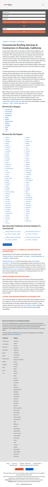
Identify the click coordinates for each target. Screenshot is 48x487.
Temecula (28, 211)
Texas (11, 103)
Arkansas (16, 348)
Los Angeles (28, 174)
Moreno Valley (8, 178)
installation (6, 258)
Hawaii (15, 366)
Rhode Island (17, 431)
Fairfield (27, 158)
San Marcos (28, 201)
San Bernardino (29, 197)
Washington (17, 449)
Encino (27, 157)
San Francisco (29, 199)
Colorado (16, 352)
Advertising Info (13, 465)
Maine (15, 385)
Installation (8, 115)
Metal (6, 117)
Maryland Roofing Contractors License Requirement (34, 231)
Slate (6, 127)
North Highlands (29, 180)
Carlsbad (28, 145)
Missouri (16, 398)
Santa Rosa (28, 207)
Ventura (27, 217)
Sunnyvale (7, 211)
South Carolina (17, 433)
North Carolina (17, 417)
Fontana (7, 160)
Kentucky (16, 380)
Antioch (7, 139)
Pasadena (28, 188)
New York (24, 103)
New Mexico (17, 412)
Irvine (6, 170)
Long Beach (28, 172)
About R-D (14, 463)
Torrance (28, 213)
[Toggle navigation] (43, 4)
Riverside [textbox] (5, 19)
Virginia (15, 447)
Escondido (7, 158)
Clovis (27, 147)
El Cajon (7, 155)
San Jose (7, 201)
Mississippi (16, 396)
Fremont (27, 160)
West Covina (28, 221)
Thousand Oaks (8, 213)
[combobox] (24, 12)
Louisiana (16, 382)
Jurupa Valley (29, 170)
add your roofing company (28, 305)
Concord (7, 149)
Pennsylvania (17, 428)
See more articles (7, 244)
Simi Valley (7, 209)
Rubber (7, 123)
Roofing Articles (37, 463)
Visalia (27, 219)
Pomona (7, 190)
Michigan (16, 392)
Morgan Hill (28, 178)
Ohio (15, 421)
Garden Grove (8, 164)
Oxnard (27, 186)
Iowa (15, 375)
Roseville (7, 195)
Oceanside (7, 184)
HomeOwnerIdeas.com (15, 334)
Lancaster (7, 172)
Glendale (28, 164)
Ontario (27, 184)
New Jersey (17, 410)
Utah (15, 442)
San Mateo (7, 203)
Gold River (7, 166)
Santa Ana (28, 203)
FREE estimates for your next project (13, 269)
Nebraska (16, 403)
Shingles (7, 125)
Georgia (16, 364)
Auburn (27, 139)
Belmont (7, 143)
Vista (6, 221)
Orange (7, 186)
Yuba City (7, 222)
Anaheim (7, 137)
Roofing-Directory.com (9, 261)
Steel (6, 129)
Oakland (27, 182)
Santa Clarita (28, 205)
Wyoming (16, 456)
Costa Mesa (8, 151)
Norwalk (7, 182)
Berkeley (27, 143)
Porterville (28, 190)
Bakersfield (7, 141)
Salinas (7, 197)
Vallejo (27, 215)
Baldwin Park (28, 141)
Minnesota (16, 394)
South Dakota (17, 435)
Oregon (15, 426)
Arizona (16, 345)
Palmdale (7, 188)
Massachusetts (17, 389)
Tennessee (16, 438)
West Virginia (17, 451)
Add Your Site (19, 469)
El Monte (28, 155)
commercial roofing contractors (12, 101)
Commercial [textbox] (6, 12)
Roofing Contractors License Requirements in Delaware (13, 237)
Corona (27, 149)
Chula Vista (7, 147)
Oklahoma (16, 424)
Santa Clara (8, 205)
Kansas (15, 378)
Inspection (8, 113)
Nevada (16, 405)
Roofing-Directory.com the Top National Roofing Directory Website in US (13, 231)
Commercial (20, 41)
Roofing (9, 234)
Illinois (15, 371)
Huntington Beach (9, 168)
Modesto (28, 176)
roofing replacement (36, 256)
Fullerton (28, 162)
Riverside (13, 41)
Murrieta (7, 180)
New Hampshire (18, 408)
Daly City (7, 153)
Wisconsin (16, 454)
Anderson (28, 137)
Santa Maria (8, 207)
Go (24, 22)
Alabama (16, 341)
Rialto (27, 191)
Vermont (16, 444)
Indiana (15, 373)
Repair (7, 119)
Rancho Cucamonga (9, 191)
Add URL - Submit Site (25, 463)
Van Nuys (7, 217)
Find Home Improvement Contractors (29, 465)
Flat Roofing (8, 111)
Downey (27, 153)
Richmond (7, 193)
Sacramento (28, 195)
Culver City (28, 151)
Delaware (16, 357)
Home (8, 463)
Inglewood (28, 168)
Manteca (7, 176)
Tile (6, 131)
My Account (29, 469)
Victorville (7, 219)
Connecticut (17, 355)
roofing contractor (8, 256)
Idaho (15, 368)
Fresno (6, 162)
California (5, 41)
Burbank (7, 145)
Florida (16, 103)
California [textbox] (5, 15)
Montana (16, 401)
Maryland (16, 387)
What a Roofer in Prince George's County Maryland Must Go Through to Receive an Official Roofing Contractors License (34, 237)
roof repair (27, 256)
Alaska (15, 343)
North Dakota (17, 419)
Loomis (7, 174)
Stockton (28, 209)
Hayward (28, 166)
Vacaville (7, 215)
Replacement (9, 121)
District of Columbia (18, 359)
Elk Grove (7, 157)
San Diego (7, 199)
